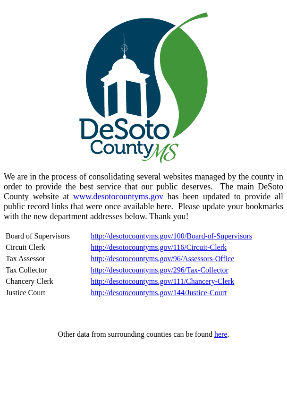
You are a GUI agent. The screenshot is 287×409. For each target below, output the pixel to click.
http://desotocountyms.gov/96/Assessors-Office (162, 259)
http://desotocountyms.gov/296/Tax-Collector (159, 270)
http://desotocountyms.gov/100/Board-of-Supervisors (171, 236)
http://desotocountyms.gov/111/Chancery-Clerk (162, 281)
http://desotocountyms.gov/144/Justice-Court (159, 293)
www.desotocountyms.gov (118, 196)
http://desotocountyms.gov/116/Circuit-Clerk (159, 247)
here (221, 334)
